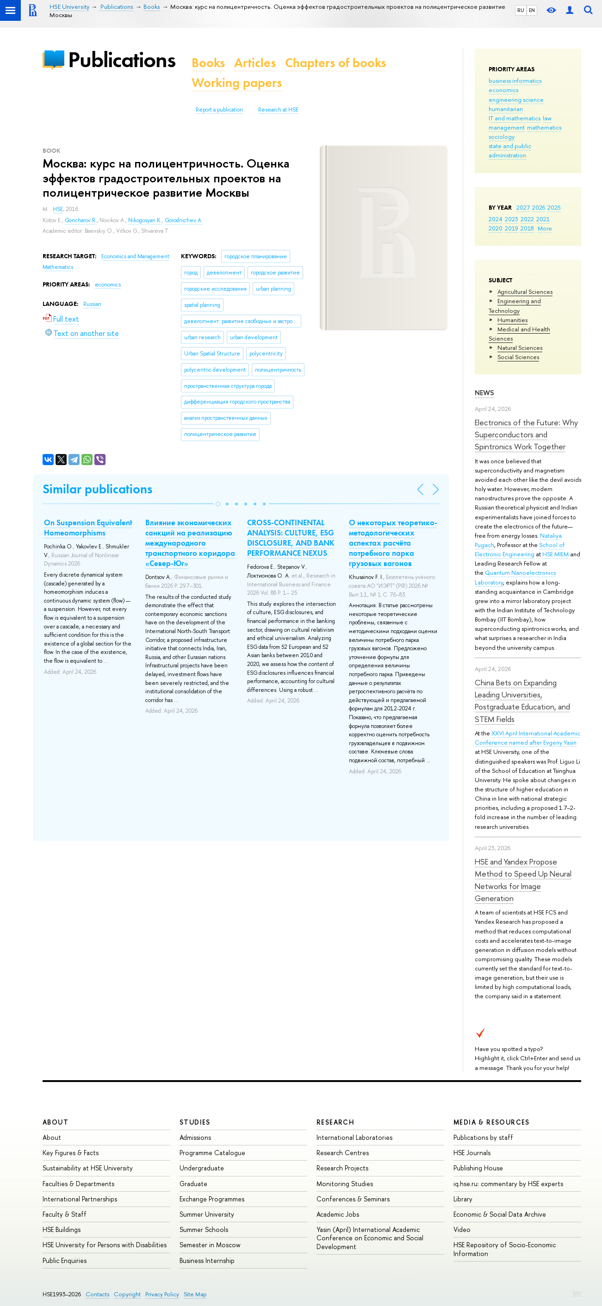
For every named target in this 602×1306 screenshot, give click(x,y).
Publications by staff (483, 1137)
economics (503, 90)
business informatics (515, 80)
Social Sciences (518, 357)
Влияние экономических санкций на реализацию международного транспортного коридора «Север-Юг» (190, 542)
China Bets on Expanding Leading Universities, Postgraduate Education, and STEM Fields (522, 700)
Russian (92, 304)
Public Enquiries (65, 1260)
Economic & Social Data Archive (499, 1214)
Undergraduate (202, 1167)
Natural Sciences (519, 347)
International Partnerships (80, 1198)
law (547, 118)
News (484, 393)
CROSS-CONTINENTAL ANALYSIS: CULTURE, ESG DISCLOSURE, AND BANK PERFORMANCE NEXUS (291, 537)
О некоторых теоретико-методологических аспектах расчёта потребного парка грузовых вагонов (393, 542)
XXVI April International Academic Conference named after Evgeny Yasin (527, 737)
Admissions (195, 1137)
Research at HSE (278, 109)
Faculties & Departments (78, 1183)
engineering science (516, 99)
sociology (502, 136)
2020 (496, 228)
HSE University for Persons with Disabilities (105, 1244)
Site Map (195, 1294)
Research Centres (343, 1152)
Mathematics (58, 267)
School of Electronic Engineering (520, 549)
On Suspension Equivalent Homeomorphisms (88, 527)
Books (208, 63)
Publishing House (478, 1167)
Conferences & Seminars (353, 1198)
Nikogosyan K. (145, 220)
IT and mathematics (514, 118)
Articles (255, 63)
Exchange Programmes (212, 1198)
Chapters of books (335, 63)
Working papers (237, 83)
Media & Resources (491, 1122)
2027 (523, 207)
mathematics (544, 127)
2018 (527, 228)
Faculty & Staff (65, 1214)
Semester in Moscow (210, 1244)
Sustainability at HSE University (88, 1167)
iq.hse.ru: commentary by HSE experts (508, 1183)
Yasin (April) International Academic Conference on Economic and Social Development (370, 1237)
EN (532, 10)
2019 (511, 228)
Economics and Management (135, 256)
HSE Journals (471, 1152)
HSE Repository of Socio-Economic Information (504, 1248)
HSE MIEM (555, 554)
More (545, 228)
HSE (58, 209)
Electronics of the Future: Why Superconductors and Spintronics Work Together (526, 434)
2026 (538, 207)
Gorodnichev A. (184, 220)
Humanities (512, 320)
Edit (577, 1292)
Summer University (207, 1214)
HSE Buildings (62, 1229)
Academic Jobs (338, 1214)
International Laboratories (354, 1137)
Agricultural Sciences (524, 291)
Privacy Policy (162, 1294)
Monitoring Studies (345, 1183)
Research (335, 1122)
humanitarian (506, 109)
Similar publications (97, 489)
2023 (511, 219)
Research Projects (342, 1167)
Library (462, 1198)
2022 (527, 219)
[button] (218, 504)
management (507, 127)
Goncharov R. (81, 220)
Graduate (193, 1183)
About (55, 1122)
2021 (543, 219)
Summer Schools (204, 1229)
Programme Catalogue (212, 1152)
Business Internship (207, 1260)
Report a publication (219, 109)
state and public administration (510, 150)
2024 (496, 219)
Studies (195, 1122)
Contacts (97, 1294)
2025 (554, 207)
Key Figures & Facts (71, 1152)
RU (520, 10)
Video (462, 1229)
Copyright (127, 1294)
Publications (121, 59)
